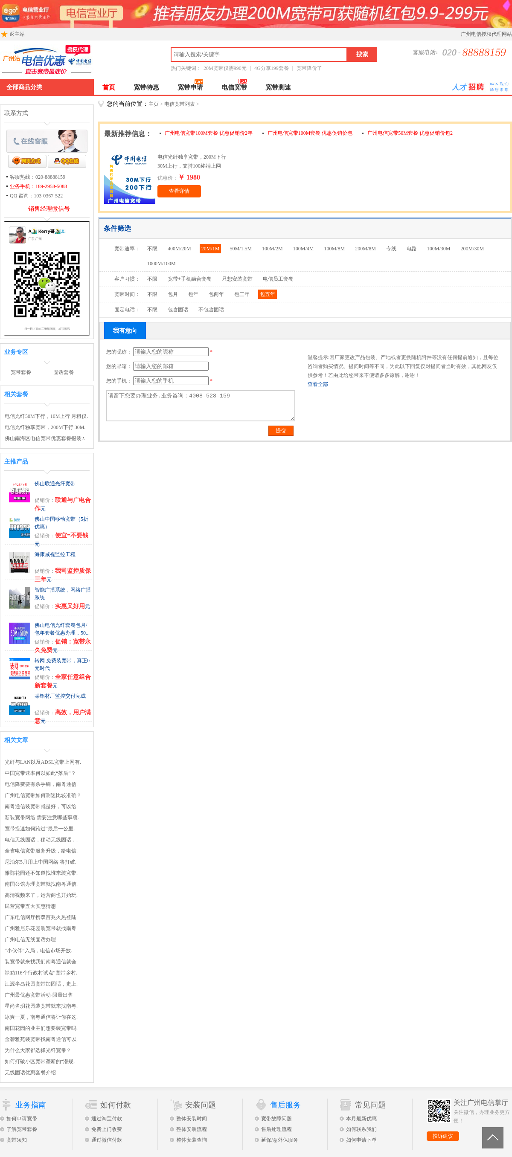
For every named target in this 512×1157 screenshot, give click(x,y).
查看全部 (318, 384)
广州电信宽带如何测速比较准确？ (43, 795)
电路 (412, 249)
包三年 (242, 294)
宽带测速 (278, 87)
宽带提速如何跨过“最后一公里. (40, 829)
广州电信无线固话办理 (30, 939)
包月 (173, 294)
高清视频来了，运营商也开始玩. (41, 895)
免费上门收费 (106, 1129)
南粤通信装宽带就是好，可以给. (41, 806)
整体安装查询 (191, 1140)
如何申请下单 (361, 1140)
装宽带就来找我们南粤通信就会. (41, 962)
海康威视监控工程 (55, 554)
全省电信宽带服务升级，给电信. (41, 851)
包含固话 (178, 310)
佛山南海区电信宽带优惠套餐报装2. (45, 438)
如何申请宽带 (21, 1119)
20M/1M (210, 249)
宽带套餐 (21, 372)
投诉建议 (443, 1136)
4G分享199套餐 (271, 68)
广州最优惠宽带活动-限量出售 (39, 995)
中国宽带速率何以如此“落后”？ (40, 773)
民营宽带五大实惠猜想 (30, 906)
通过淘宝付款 (106, 1119)
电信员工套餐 (278, 279)
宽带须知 (16, 1140)
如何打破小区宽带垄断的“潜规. (40, 1061)
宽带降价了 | (310, 68)
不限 (152, 249)
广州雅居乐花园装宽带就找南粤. (41, 928)
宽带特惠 (146, 87)
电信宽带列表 (179, 104)
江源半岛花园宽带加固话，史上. (41, 984)
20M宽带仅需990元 (225, 68)
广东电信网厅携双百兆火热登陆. (41, 917)
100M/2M (272, 249)
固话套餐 (63, 372)
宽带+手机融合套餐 (190, 279)
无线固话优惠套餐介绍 (30, 1073)
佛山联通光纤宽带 (55, 484)
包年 (193, 294)
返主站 (12, 33)
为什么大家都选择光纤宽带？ (38, 1050)
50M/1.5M (241, 249)
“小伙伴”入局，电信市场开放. (38, 951)
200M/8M (365, 249)
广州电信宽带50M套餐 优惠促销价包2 (410, 133)
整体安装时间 (191, 1119)
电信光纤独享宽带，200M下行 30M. (45, 427)
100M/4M (303, 249)
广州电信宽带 (79, 60)
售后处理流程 (276, 1129)
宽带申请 (190, 87)
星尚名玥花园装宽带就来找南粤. (41, 1006)
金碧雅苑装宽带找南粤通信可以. (41, 1039)
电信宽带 (234, 87)
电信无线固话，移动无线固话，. (41, 840)
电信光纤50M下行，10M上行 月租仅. (46, 416)
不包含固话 (211, 310)
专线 (391, 249)
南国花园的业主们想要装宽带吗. (41, 1028)
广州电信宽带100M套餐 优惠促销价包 (311, 133)
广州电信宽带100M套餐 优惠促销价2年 (209, 133)
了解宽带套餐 (21, 1129)
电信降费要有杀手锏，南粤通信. (41, 784)
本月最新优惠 (361, 1119)
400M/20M (179, 249)
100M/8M (334, 249)
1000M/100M (161, 264)
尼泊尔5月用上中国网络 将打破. (40, 862)
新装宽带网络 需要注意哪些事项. (42, 818)
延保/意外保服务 (279, 1140)
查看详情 (179, 191)
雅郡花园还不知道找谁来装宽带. (41, 873)
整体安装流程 (191, 1129)
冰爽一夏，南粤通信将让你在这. (41, 1017)
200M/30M (472, 249)
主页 (153, 104)
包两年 (216, 294)
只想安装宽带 (237, 279)
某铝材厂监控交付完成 (60, 696)
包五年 (267, 294)
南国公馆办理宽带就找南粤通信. (41, 884)
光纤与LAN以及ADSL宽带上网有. (43, 762)
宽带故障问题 (276, 1119)
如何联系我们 (361, 1129)
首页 (108, 87)
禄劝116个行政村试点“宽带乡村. (41, 973)
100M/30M (439, 249)
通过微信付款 (106, 1140)
